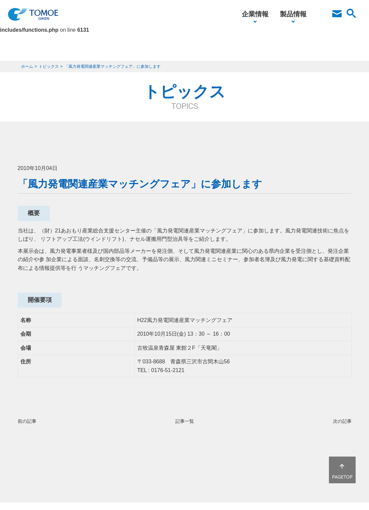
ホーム (27, 66)
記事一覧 (184, 421)
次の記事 (342, 421)
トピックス (49, 66)
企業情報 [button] (255, 14)
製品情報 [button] (293, 14)
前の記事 (27, 421)
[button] (337, 17)
